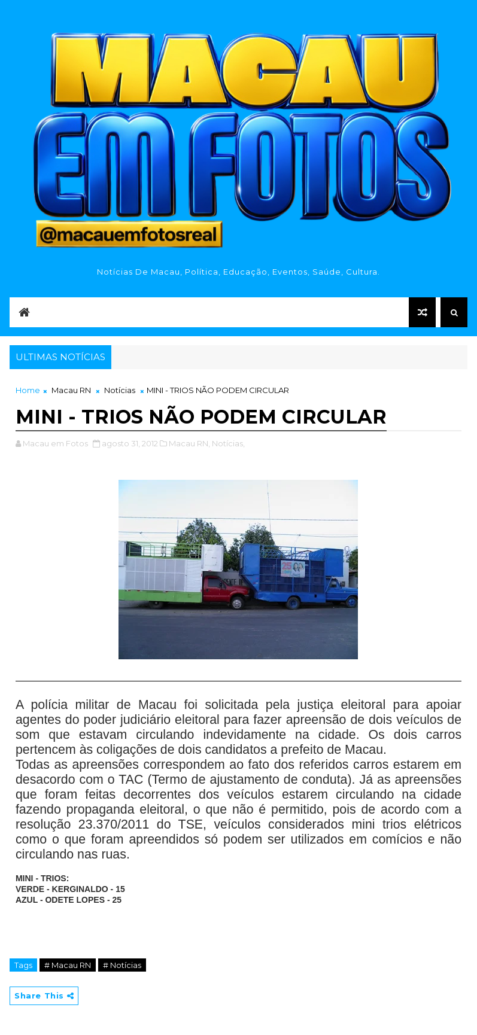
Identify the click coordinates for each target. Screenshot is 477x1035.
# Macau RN (67, 965)
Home (28, 390)
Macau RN (71, 390)
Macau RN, (189, 443)
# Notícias (122, 965)
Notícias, (228, 443)
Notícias (119, 390)
